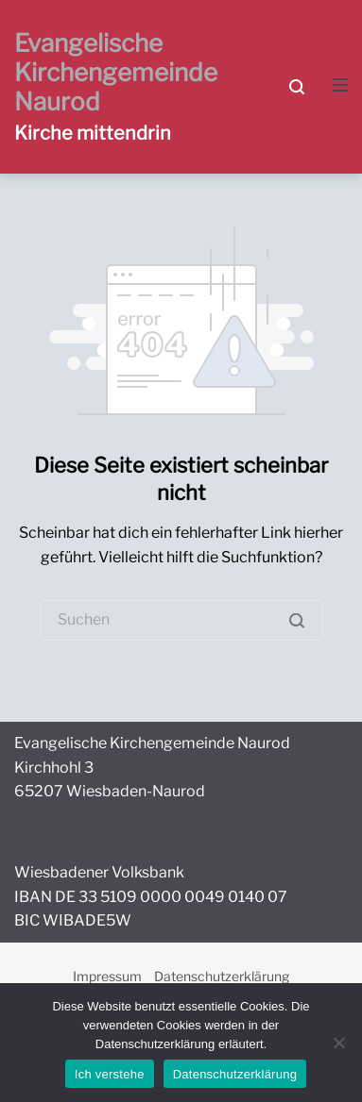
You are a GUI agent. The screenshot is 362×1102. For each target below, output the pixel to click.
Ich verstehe (110, 1074)
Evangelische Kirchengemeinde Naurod (115, 72)
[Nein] (338, 1042)
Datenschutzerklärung (221, 976)
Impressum (107, 976)
